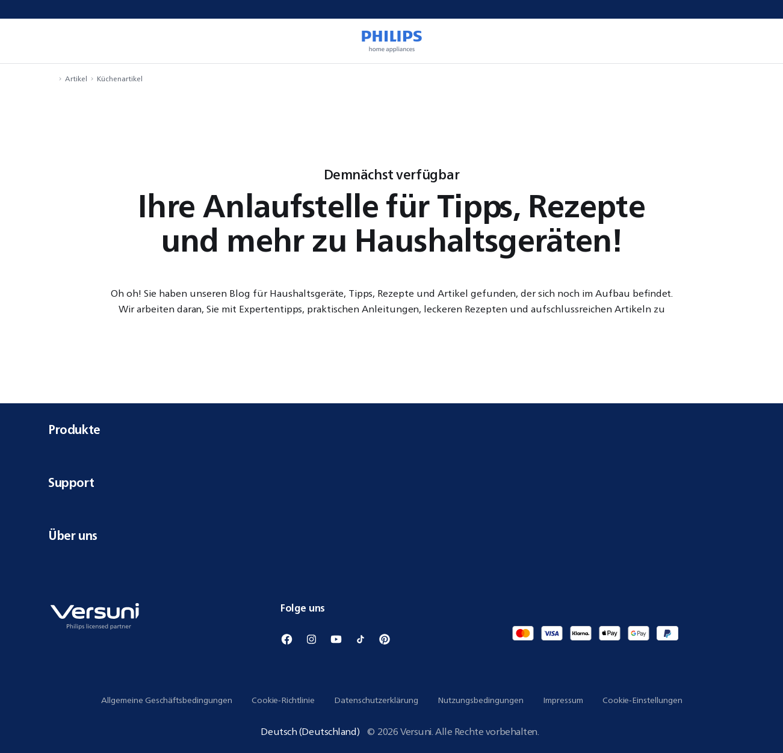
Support (391, 482)
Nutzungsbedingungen (481, 700)
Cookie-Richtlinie (283, 700)
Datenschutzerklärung (376, 700)
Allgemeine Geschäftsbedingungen (166, 700)
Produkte (391, 429)
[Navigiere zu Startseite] (51, 78)
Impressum (563, 700)
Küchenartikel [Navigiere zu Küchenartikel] (120, 78)
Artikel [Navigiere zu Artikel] (76, 78)
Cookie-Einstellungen (642, 700)
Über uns (391, 535)
